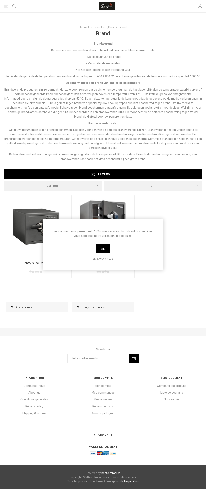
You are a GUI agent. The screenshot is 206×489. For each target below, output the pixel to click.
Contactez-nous (34, 386)
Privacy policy (34, 406)
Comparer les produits (171, 386)
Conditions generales (34, 399)
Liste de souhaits (171, 392)
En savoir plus (103, 258)
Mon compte (103, 386)
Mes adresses (103, 399)
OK (103, 248)
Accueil (84, 27)
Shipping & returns (34, 413)
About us (34, 392)
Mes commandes (103, 392)
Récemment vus (103, 406)
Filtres (104, 174)
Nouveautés (172, 399)
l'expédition (131, 481)
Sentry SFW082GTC (36, 263)
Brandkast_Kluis (104, 27)
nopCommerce (111, 473)
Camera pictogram (103, 413)
